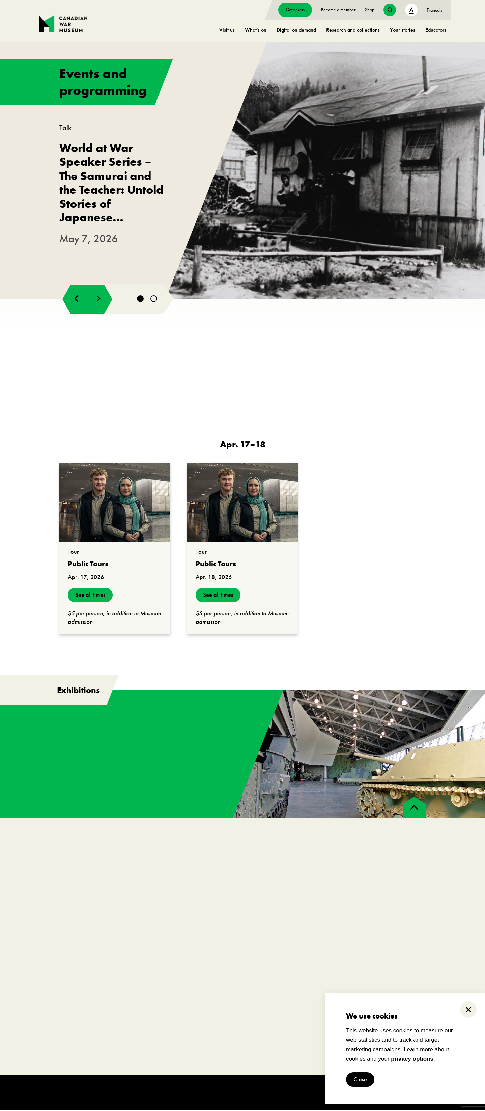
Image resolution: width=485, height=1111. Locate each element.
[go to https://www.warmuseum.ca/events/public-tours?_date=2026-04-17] (114, 504)
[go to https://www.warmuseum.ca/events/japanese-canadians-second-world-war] (242, 171)
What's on (255, 29)
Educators (435, 29)
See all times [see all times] (90, 596)
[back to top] (414, 809)
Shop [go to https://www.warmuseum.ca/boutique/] (369, 10)
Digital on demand (296, 29)
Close (360, 1079)
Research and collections (353, 29)
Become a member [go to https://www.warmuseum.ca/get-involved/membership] (338, 10)
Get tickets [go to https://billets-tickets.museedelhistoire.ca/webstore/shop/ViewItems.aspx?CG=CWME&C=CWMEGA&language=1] (295, 10)
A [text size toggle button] (411, 10)
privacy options (412, 1059)
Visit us (227, 29)
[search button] (389, 10)
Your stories (402, 29)
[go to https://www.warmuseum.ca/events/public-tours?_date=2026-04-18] (242, 504)
